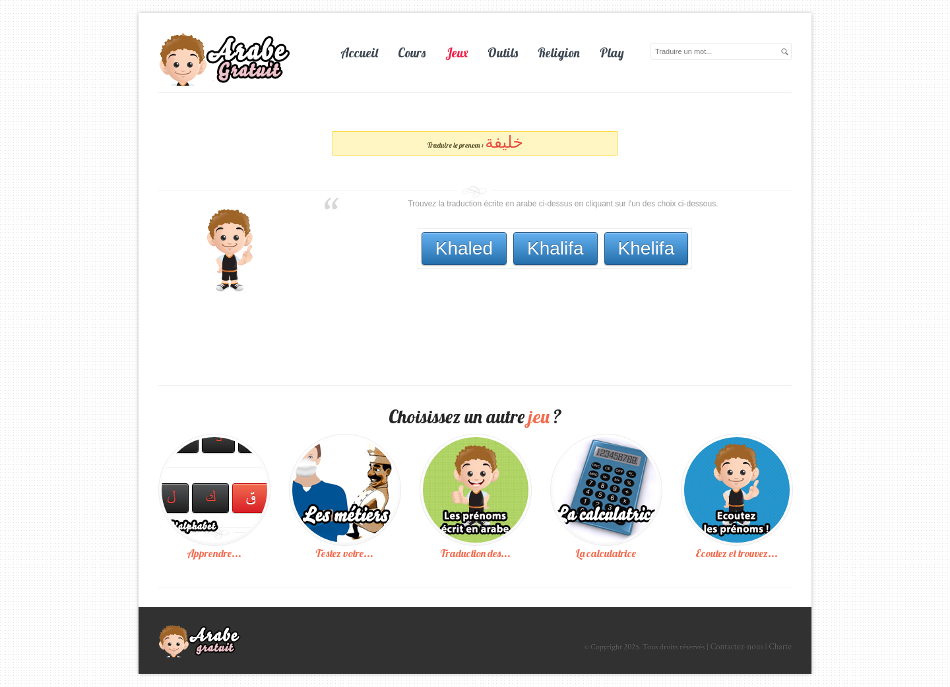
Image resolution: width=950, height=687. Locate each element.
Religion (559, 53)
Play (612, 53)
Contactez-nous (737, 647)
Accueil (359, 53)
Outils (503, 53)
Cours (412, 53)
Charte (780, 647)
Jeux (456, 53)
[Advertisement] (560, 305)
